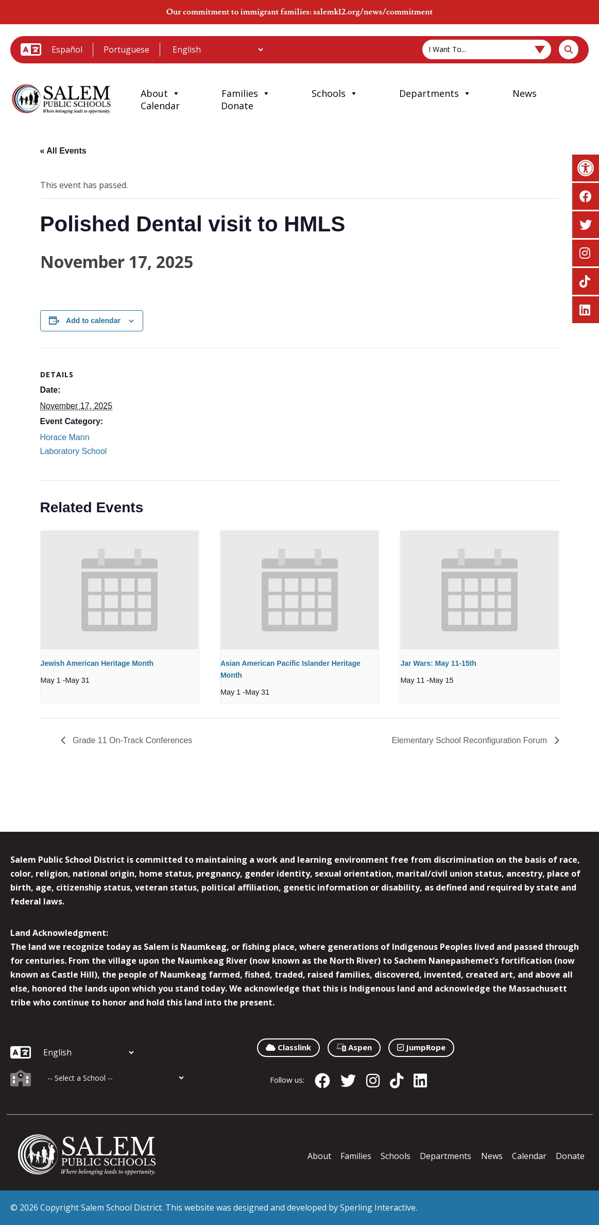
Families (245, 93)
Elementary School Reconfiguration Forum (471, 740)
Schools (335, 93)
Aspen (354, 1047)
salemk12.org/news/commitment (373, 12)
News (524, 93)
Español (67, 49)
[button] (585, 168)
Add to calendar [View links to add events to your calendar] (93, 320)
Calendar (160, 105)
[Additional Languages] (217, 49)
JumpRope (421, 1047)
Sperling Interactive (378, 1207)
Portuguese (126, 49)
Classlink (288, 1047)
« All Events (63, 150)
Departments (435, 93)
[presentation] (120, 590)
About (160, 93)
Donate (237, 105)
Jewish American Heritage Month (97, 663)
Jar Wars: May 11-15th (438, 663)
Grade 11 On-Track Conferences (132, 740)
